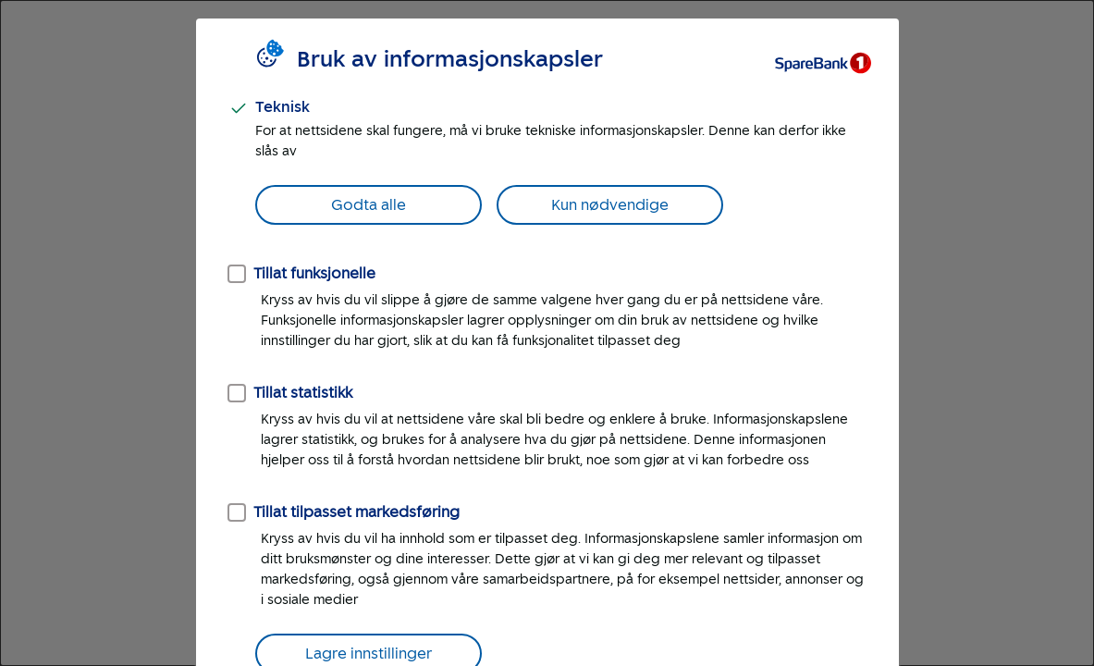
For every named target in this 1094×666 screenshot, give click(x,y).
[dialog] (547, 333)
